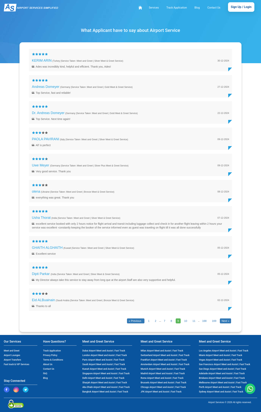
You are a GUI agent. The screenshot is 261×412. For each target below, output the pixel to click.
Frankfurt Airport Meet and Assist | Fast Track (164, 359)
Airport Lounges (12, 355)
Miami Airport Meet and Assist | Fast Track (220, 355)
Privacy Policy (50, 355)
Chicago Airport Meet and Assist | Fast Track (163, 387)
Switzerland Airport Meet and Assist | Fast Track (165, 355)
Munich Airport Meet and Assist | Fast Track (163, 369)
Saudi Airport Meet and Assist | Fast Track (103, 364)
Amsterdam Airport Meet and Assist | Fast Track (165, 364)
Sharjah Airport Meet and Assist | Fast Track (104, 382)
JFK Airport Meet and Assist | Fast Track (161, 391)
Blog (197, 7)
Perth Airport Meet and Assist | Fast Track (220, 387)
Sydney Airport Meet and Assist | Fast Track (221, 391)
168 (204, 320)
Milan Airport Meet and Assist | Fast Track (162, 350)
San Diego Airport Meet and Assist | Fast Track (222, 369)
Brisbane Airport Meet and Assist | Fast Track (222, 378)
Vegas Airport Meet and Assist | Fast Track (220, 359)
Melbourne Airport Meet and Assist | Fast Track (223, 382)
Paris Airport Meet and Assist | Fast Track (103, 359)
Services (154, 7)
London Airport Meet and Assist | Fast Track (104, 355)
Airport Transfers (12, 359)
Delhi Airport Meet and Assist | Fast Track (103, 378)
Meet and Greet (11, 350)
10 (185, 320)
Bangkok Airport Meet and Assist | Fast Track (105, 391)
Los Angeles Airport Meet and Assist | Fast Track (223, 350)
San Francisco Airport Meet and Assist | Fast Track (224, 364)
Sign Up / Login (241, 7)
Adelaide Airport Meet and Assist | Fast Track (222, 373)
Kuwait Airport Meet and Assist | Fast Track (104, 369)
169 (214, 320)
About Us (47, 364)
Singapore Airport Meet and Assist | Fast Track (105, 373)
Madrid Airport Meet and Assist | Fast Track (163, 373)
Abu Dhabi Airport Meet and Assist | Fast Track (106, 387)
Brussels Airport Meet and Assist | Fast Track (163, 382)
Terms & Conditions (53, 359)
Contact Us (213, 7)
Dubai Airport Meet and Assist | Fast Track (103, 350)
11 (193, 320)
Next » (225, 320)
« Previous (136, 320)
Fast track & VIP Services (16, 364)
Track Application (176, 7)
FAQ (45, 373)
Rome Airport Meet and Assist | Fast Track (162, 378)
